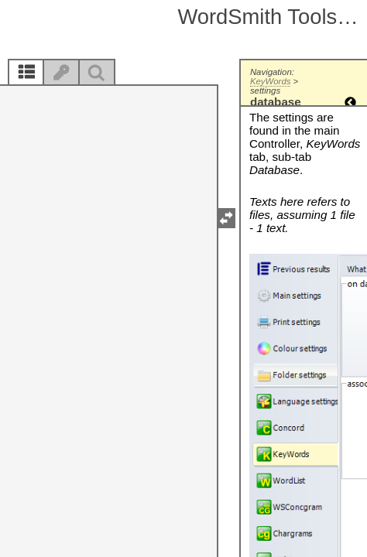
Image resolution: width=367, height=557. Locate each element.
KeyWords (270, 81)
